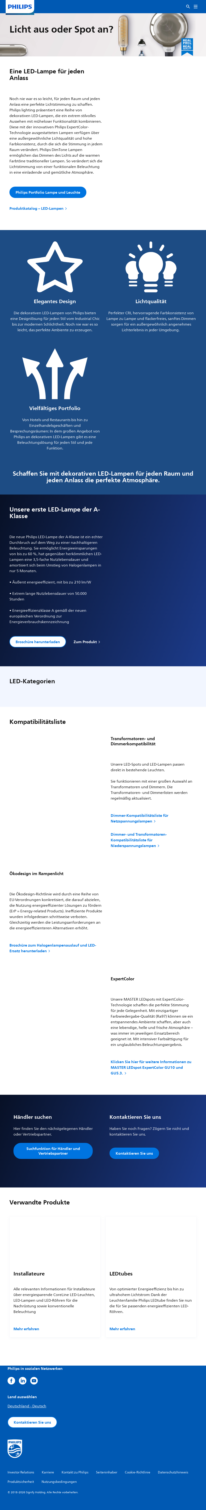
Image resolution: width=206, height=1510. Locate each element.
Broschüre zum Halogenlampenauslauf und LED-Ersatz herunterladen (52, 948)
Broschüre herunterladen (38, 641)
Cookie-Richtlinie (137, 1472)
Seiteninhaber (106, 1472)
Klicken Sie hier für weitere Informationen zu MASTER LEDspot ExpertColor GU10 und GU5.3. (151, 1067)
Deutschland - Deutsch (27, 1406)
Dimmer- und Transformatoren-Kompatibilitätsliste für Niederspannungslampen (139, 839)
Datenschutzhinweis (173, 1472)
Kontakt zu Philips (75, 1472)
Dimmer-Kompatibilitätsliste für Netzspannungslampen (139, 818)
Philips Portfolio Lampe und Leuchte (48, 192)
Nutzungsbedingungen (59, 1482)
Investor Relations (21, 1472)
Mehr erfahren (26, 1329)
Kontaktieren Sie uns (134, 1153)
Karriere (48, 1472)
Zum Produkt (87, 642)
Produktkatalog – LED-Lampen (38, 208)
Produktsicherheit (21, 1482)
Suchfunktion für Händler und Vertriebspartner (53, 1151)
